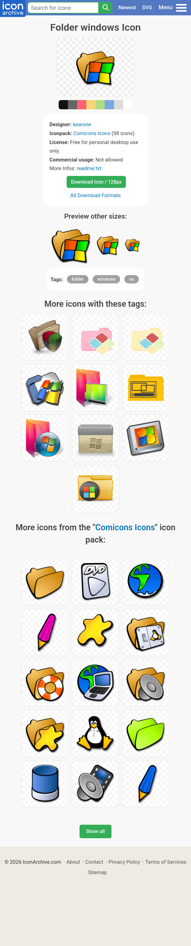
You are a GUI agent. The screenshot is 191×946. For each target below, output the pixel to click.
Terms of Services (165, 862)
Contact (94, 862)
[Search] (105, 8)
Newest (127, 7)
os (131, 279)
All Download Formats (95, 195)
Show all (95, 831)
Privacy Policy (124, 862)
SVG (147, 7)
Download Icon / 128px (96, 182)
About (73, 862)
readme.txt (89, 168)
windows (106, 279)
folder (78, 279)
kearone (82, 124)
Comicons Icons (92, 133)
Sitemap (97, 872)
